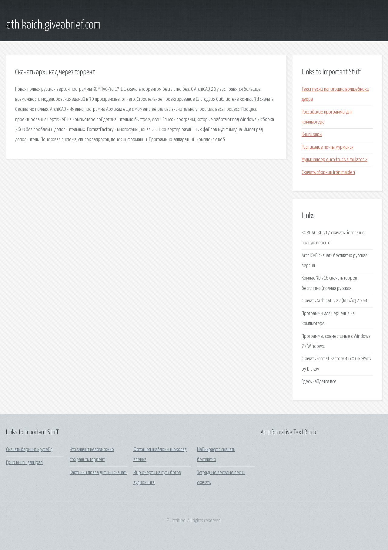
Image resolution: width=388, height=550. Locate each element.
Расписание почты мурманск (327, 147)
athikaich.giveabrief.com (53, 25)
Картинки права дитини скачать (98, 472)
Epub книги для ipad (24, 462)
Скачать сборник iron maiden (328, 172)
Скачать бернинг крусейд (29, 449)
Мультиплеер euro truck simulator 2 (334, 159)
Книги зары (312, 134)
